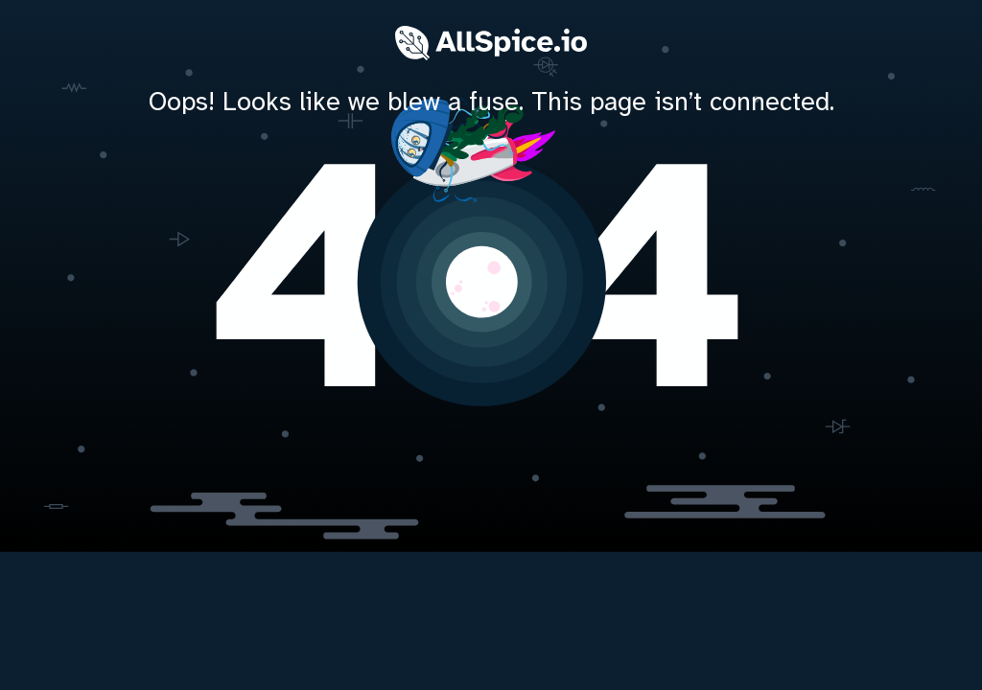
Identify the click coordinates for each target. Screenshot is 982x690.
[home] (491, 278)
